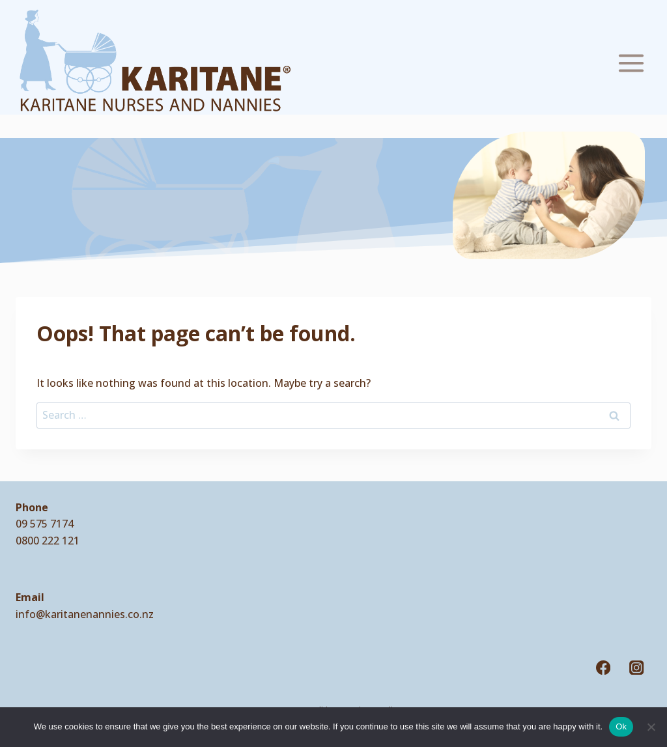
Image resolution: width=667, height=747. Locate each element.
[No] (650, 726)
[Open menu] (630, 60)
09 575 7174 (45, 523)
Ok (621, 726)
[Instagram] (636, 668)
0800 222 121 (47, 540)
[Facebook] (603, 668)
